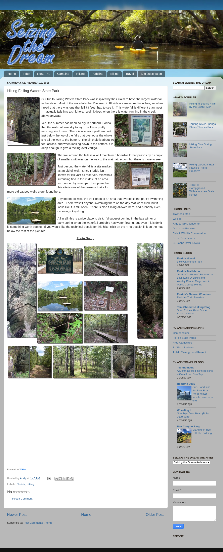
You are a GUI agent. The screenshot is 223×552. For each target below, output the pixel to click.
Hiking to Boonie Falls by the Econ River (202, 105)
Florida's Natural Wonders (194, 294)
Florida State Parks (184, 337)
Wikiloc (23, 469)
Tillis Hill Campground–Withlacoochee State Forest (201, 189)
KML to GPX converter (186, 223)
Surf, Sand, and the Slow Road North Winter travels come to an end (203, 394)
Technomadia (185, 367)
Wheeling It (184, 410)
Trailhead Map (181, 213)
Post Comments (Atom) (38, 522)
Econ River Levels (184, 238)
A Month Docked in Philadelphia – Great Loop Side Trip (195, 372)
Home (12, 73)
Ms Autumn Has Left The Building (202, 431)
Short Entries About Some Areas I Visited (192, 312)
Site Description (151, 73)
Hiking (80, 73)
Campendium (181, 332)
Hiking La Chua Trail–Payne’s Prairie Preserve (202, 167)
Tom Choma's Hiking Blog (193, 307)
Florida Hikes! (186, 258)
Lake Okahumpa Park (189, 261)
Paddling (97, 73)
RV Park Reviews (183, 347)
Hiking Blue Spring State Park (200, 146)
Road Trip (43, 73)
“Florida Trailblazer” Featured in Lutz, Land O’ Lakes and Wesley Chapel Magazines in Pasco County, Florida (195, 279)
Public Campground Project (189, 352)
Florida (21, 484)
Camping (63, 73)
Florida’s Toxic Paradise (190, 297)
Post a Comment (22, 498)
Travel (130, 73)
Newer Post (17, 514)
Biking (114, 73)
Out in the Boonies (184, 228)
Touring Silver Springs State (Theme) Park (202, 125)
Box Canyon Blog (188, 426)
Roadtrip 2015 (186, 383)
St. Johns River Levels (186, 242)
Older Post (155, 514)
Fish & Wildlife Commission (189, 233)
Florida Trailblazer (188, 271)
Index (26, 73)
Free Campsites (182, 342)
